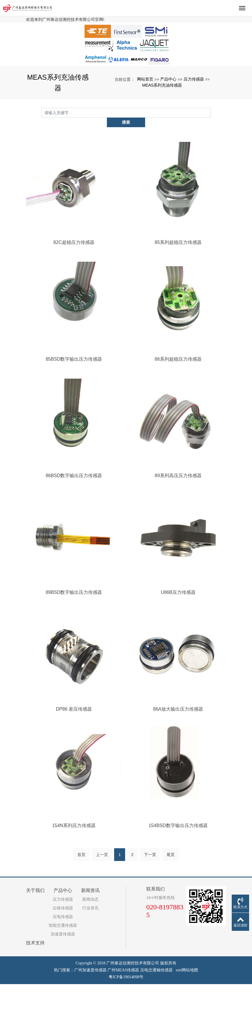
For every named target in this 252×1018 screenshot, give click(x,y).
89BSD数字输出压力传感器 (74, 626)
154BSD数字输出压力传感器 (178, 859)
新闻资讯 (90, 924)
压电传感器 (63, 950)
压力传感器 (194, 122)
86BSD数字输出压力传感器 (74, 509)
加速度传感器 (63, 968)
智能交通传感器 (63, 959)
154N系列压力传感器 (74, 859)
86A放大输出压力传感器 (178, 742)
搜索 (211, 156)
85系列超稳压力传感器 (178, 276)
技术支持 (35, 976)
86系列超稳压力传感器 (178, 392)
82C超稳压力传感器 (73, 276)
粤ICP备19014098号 (126, 1011)
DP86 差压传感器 (74, 742)
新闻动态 (90, 933)
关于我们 (35, 924)
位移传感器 (63, 942)
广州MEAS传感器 (123, 1004)
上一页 (102, 888)
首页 (81, 888)
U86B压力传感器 (178, 626)
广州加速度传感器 (90, 1004)
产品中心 (168, 122)
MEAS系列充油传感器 (162, 128)
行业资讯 (90, 942)
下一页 (150, 888)
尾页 (171, 888)
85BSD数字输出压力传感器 (74, 392)
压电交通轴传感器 (156, 1004)
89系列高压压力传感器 (178, 509)
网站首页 (145, 122)
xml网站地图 (187, 1004)
